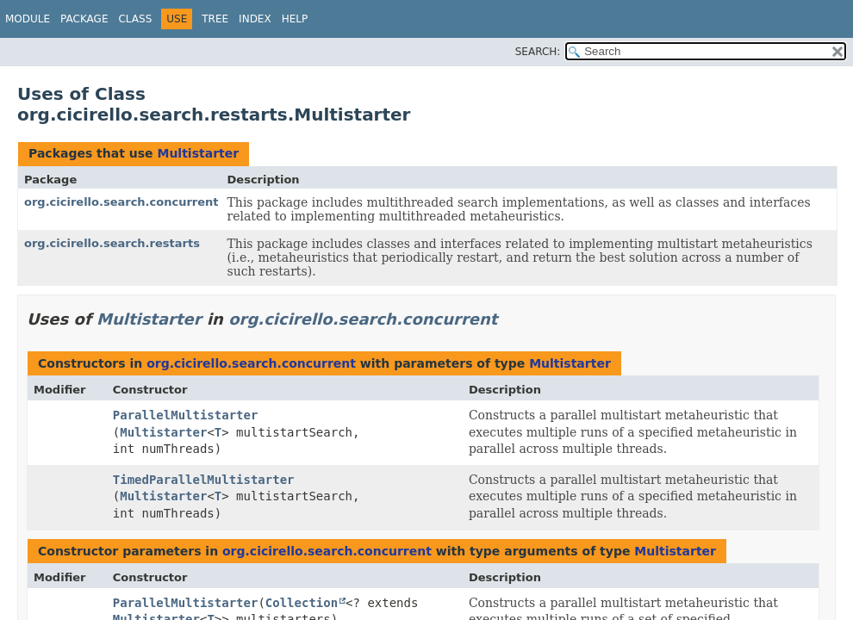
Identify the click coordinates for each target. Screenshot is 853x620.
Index (255, 19)
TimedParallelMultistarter (204, 480)
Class (135, 19)
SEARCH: (538, 52)
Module (27, 19)
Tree (215, 19)
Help (295, 19)
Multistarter (198, 153)
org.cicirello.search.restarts (112, 243)
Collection (301, 603)
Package (84, 19)
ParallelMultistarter (185, 415)
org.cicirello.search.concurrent (121, 201)
